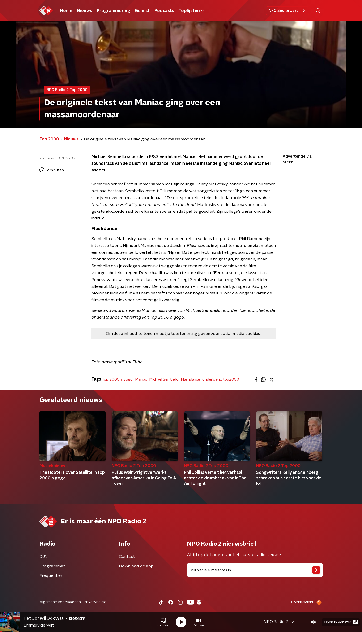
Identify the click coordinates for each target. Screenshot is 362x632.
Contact (127, 557)
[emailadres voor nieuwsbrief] (255, 570)
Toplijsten (191, 11)
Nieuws (84, 11)
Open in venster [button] (341, 622)
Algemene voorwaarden (60, 602)
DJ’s (43, 557)
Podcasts (164, 11)
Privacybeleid (95, 602)
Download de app (136, 566)
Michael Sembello (164, 379)
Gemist (142, 11)
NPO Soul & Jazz (287, 10)
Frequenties (51, 576)
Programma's (52, 566)
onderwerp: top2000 (220, 379)
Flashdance (190, 379)
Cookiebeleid (302, 602)
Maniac (141, 379)
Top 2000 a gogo (117, 379)
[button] (163, 622)
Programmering (113, 11)
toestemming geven (190, 334)
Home (66, 11)
